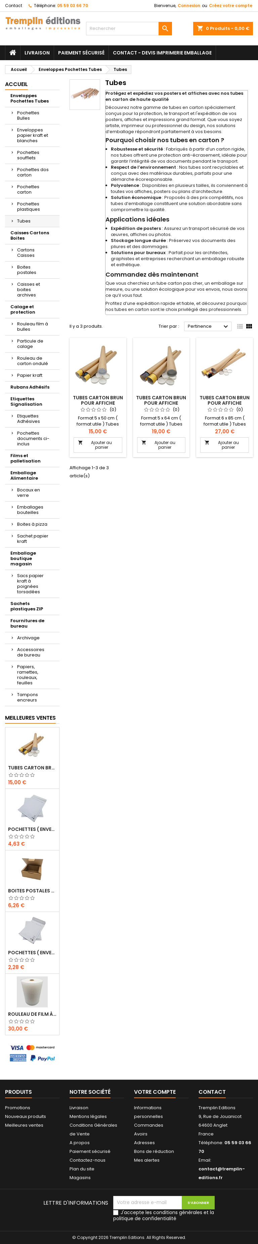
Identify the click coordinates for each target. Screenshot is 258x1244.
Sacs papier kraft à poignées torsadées (30, 583)
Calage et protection (22, 309)
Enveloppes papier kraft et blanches (32, 135)
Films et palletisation (25, 458)
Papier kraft (29, 375)
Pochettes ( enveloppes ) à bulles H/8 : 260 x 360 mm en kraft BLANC (32, 829)
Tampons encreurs (27, 697)
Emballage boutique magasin (23, 558)
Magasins (80, 1177)
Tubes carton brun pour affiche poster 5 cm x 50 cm (32, 767)
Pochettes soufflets (28, 155)
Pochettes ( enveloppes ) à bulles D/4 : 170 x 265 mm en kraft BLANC (32, 952)
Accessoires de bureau (30, 652)
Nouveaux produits (25, 1116)
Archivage (28, 638)
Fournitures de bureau (27, 623)
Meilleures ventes (24, 1125)
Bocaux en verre (28, 492)
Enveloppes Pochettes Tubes (29, 98)
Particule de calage (30, 344)
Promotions (17, 1108)
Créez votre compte (230, 5)
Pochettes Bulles (28, 115)
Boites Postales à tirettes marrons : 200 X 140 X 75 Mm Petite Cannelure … (32, 890)
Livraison (37, 52)
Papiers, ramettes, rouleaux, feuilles (27, 675)
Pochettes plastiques (28, 206)
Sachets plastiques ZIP (26, 606)
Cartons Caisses (26, 252)
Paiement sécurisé (81, 52)
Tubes (24, 221)
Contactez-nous (87, 1160)
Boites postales (26, 270)
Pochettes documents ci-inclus (33, 438)
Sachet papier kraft (32, 539)
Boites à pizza (32, 524)
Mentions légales (88, 1116)
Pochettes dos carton (33, 172)
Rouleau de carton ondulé (32, 361)
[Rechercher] (129, 28)
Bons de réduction (154, 1151)
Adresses (144, 1142)
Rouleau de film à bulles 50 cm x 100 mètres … (32, 1014)
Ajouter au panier (95, 445)
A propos (80, 1142)
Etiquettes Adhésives (28, 419)
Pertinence (209, 327)
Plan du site (82, 1169)
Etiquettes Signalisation (26, 401)
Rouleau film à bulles (32, 326)
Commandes (148, 1125)
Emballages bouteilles (30, 510)
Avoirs (140, 1134)
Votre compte (155, 1092)
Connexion (189, 5)
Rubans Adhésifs (29, 387)
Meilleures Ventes (30, 718)
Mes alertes (147, 1160)
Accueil (16, 84)
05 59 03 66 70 (72, 5)
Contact (13, 5)
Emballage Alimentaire (24, 475)
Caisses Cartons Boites (29, 235)
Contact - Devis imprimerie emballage (162, 52)
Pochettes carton (28, 189)
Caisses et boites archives (28, 289)
